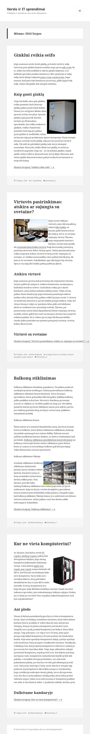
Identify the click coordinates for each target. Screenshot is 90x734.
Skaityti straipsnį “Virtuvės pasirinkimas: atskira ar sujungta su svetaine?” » (50, 341)
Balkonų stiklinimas (35, 378)
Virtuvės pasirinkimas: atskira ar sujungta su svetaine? (38, 206)
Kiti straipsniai (36, 354)
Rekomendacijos (36, 522)
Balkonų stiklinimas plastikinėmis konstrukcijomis (48, 440)
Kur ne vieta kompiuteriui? (42, 543)
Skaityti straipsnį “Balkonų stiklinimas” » (33, 509)
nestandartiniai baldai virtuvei (31, 247)
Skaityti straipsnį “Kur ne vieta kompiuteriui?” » (37, 699)
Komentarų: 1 (52, 522)
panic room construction (52, 77)
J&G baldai (61, 227)
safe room (66, 67)
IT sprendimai (36, 180)
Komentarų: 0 (50, 180)
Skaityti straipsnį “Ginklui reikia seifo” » (33, 167)
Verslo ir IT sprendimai (26, 9)
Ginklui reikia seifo (34, 55)
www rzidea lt (27, 357)
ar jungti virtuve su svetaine (56, 354)
